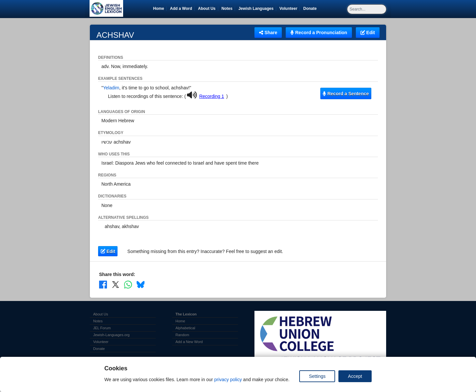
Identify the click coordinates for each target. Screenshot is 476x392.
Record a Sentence (346, 93)
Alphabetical (185, 328)
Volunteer (289, 8)
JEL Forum (102, 328)
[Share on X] (115, 284)
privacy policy (228, 379)
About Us (206, 8)
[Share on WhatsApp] (128, 284)
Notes (227, 8)
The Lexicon (186, 314)
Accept (355, 376)
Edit (367, 32)
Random (182, 335)
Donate (311, 8)
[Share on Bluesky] (141, 284)
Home (158, 8)
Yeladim (111, 87)
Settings (317, 376)
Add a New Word (189, 342)
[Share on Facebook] (103, 284)
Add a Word (181, 8)
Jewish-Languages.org (111, 335)
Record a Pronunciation (318, 32)
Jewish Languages (257, 8)
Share (268, 32)
